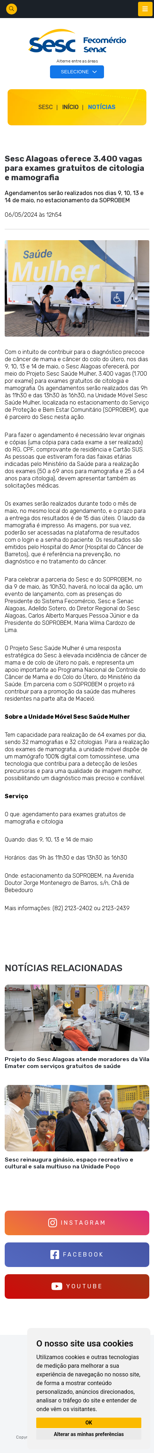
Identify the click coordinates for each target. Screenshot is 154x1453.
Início (70, 107)
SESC (45, 107)
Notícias (102, 107)
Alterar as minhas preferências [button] (89, 1434)
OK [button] (89, 1423)
